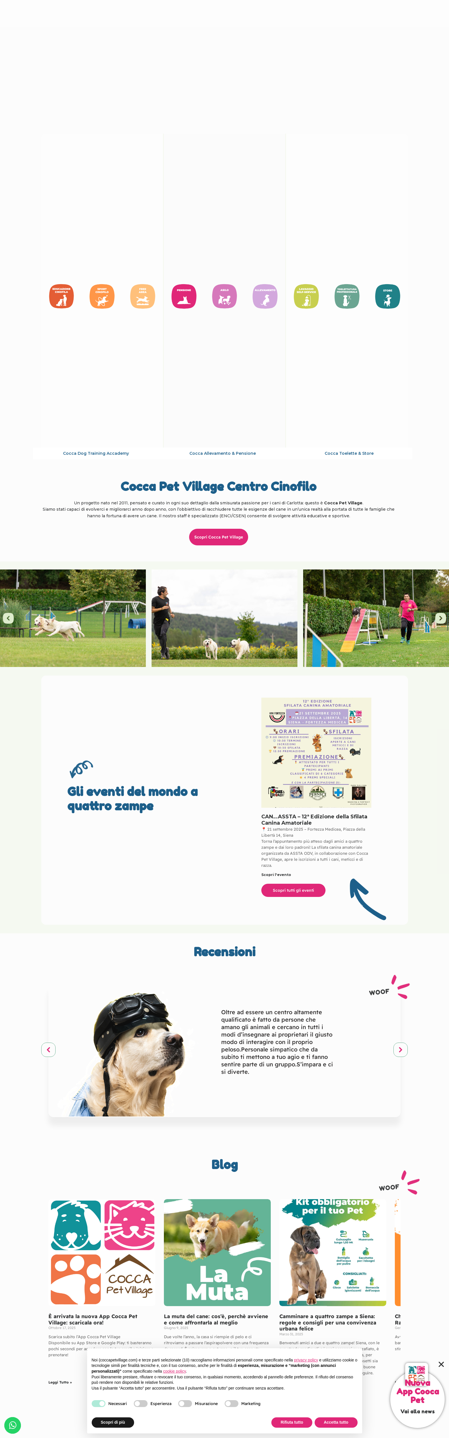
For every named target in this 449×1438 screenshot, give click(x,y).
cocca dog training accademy (96, 453)
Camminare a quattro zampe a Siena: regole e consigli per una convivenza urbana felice (327, 1322)
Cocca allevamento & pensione (222, 453)
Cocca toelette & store (349, 453)
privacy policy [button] (306, 1360)
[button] (8, 618)
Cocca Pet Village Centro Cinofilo (224, 13)
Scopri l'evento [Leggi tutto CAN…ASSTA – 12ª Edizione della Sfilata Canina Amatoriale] (276, 875)
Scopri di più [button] (113, 1422)
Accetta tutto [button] (336, 1422)
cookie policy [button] (174, 1371)
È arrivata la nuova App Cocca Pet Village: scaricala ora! (92, 1319)
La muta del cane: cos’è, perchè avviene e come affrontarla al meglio (216, 1319)
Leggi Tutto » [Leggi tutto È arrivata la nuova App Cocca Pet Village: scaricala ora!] (60, 1382)
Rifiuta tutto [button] (292, 1422)
